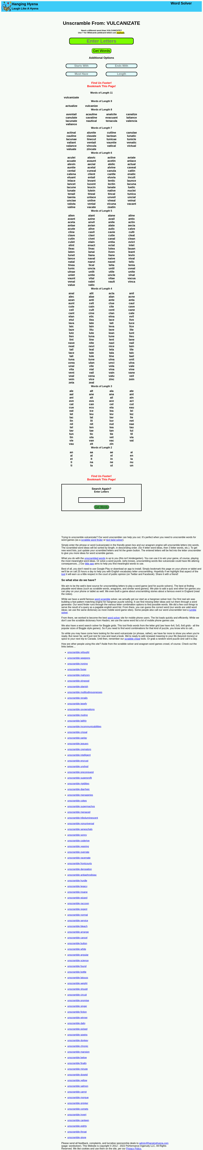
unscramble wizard (77, 897)
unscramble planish (77, 686)
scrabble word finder (92, 540)
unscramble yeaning (78, 846)
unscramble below (77, 1057)
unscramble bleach (77, 926)
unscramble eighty (77, 1126)
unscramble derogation (79, 869)
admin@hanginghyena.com (153, 1143)
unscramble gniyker (77, 1103)
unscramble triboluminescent (82, 818)
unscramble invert (76, 1114)
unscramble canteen (78, 1120)
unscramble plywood (78, 681)
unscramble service (77, 920)
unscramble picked (77, 1029)
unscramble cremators (79, 749)
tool (63, 574)
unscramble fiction (77, 1012)
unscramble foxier (76, 669)
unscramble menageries (80, 795)
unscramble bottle (76, 972)
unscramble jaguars (77, 743)
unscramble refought (78, 652)
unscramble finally (77, 1063)
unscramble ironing (77, 663)
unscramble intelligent (79, 755)
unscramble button (77, 943)
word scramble (102, 599)
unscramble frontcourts (79, 863)
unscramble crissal (77, 732)
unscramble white (76, 949)
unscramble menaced (78, 812)
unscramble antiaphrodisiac (82, 875)
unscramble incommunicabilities (84, 726)
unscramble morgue (78, 1097)
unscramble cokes (77, 800)
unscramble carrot (77, 1092)
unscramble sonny (77, 835)
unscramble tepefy (77, 703)
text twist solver (114, 540)
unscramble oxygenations (81, 709)
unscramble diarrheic (78, 789)
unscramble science (78, 960)
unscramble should (77, 989)
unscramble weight (77, 983)
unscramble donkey (77, 1040)
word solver (114, 617)
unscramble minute (77, 1069)
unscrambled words (94, 558)
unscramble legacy (77, 886)
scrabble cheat (132, 638)
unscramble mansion (78, 1052)
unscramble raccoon (78, 903)
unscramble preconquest (80, 772)
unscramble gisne (76, 1137)
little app (89, 563)
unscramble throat (77, 1131)
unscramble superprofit (79, 778)
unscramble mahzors (78, 675)
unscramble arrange (78, 932)
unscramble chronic (77, 1046)
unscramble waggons (78, 658)
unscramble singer (77, 1006)
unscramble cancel (77, 937)
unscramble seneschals (79, 829)
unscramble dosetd (77, 1074)
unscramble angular (78, 955)
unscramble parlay (77, 738)
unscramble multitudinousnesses (84, 692)
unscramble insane (77, 892)
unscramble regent (77, 909)
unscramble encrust (77, 760)
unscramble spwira (77, 1034)
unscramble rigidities (78, 783)
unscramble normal (77, 915)
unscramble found (76, 966)
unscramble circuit (77, 994)
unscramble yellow (77, 1080)
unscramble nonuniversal (80, 823)
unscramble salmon (77, 1086)
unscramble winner (77, 1017)
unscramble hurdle (77, 880)
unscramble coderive (78, 840)
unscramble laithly (77, 721)
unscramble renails (77, 698)
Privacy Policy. (134, 1148)
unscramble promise (78, 1000)
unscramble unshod (77, 766)
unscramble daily (76, 1023)
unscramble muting (77, 715)
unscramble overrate (78, 852)
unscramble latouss (77, 977)
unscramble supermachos (81, 806)
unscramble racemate (78, 857)
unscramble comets (77, 1109)
